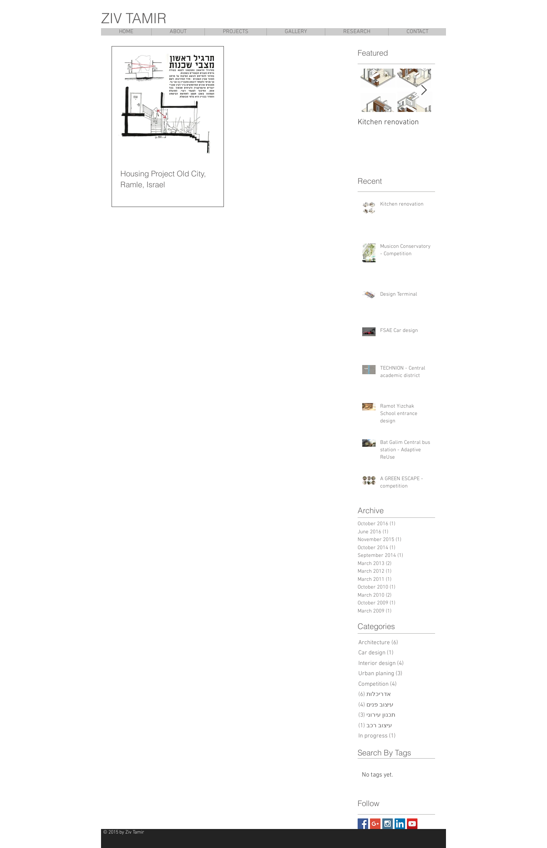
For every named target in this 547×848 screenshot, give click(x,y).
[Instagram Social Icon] (387, 823)
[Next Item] (424, 90)
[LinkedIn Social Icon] (400, 823)
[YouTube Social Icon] (412, 823)
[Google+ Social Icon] (375, 823)
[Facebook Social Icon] (363, 823)
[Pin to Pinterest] (387, 835)
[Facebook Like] (424, 835)
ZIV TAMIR (133, 18)
